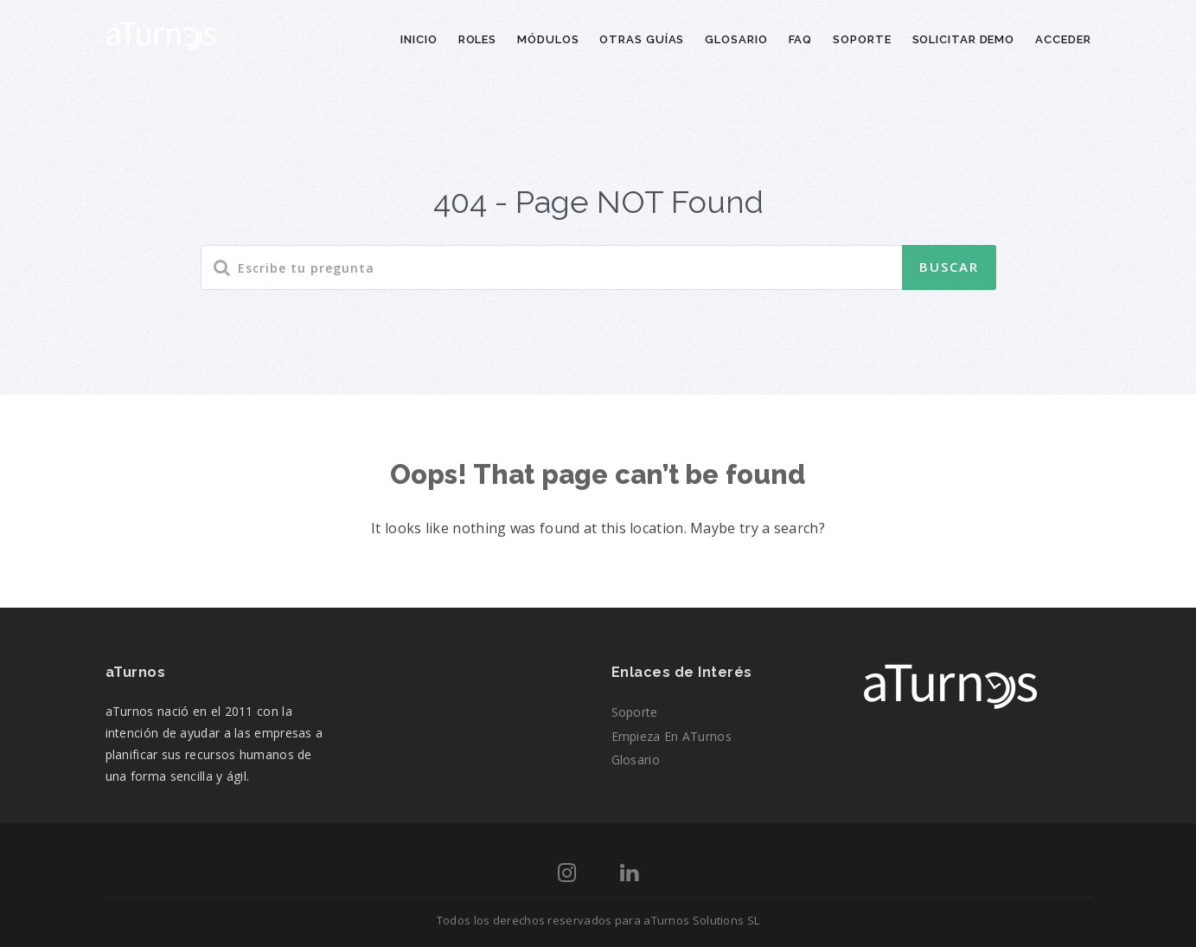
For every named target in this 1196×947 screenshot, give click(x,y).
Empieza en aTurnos (671, 736)
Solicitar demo (963, 39)
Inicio (418, 39)
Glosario (736, 39)
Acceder (1062, 39)
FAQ (801, 39)
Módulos (548, 39)
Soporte (862, 39)
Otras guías (641, 39)
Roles (477, 39)
